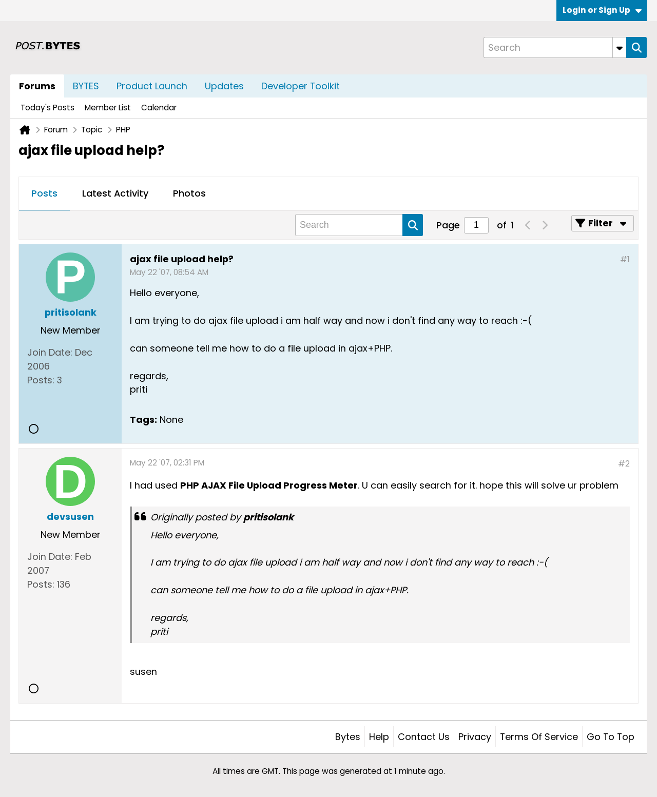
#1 (625, 259)
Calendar (159, 107)
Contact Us (424, 736)
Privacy (474, 736)
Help (379, 736)
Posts (44, 193)
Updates (224, 86)
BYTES (86, 86)
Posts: (40, 380)
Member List (108, 107)
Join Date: (49, 352)
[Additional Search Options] (619, 47)
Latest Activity (115, 193)
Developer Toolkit (300, 86)
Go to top (610, 736)
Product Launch (152, 86)
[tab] (44, 194)
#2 (624, 463)
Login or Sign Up (602, 10)
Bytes (347, 736)
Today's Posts (47, 107)
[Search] (555, 47)
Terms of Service (539, 736)
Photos (189, 193)
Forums (37, 86)
